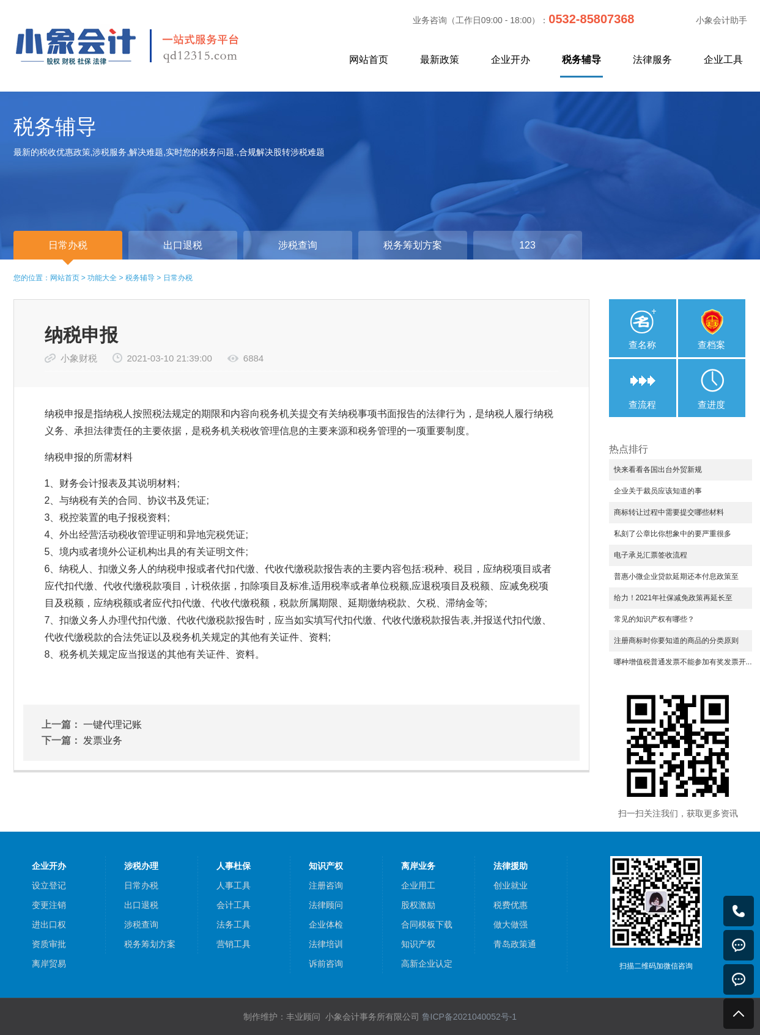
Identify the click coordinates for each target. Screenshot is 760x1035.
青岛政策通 (514, 944)
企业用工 (418, 885)
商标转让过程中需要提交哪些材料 (669, 512)
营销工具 (233, 944)
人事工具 (233, 885)
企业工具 (723, 59)
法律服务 (652, 59)
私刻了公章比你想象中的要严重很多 (672, 533)
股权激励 (418, 905)
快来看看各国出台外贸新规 (658, 469)
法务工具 (233, 924)
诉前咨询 (326, 963)
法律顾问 (326, 905)
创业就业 (510, 885)
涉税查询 (141, 924)
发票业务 (102, 740)
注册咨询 (326, 885)
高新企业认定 (426, 963)
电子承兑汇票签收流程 (650, 555)
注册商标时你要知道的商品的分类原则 (676, 640)
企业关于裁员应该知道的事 (658, 491)
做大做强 (510, 924)
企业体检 (326, 924)
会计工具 (233, 905)
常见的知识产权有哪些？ (654, 619)
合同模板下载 (426, 924)
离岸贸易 (49, 963)
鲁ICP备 (469, 1017)
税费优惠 (510, 905)
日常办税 (178, 278)
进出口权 (49, 924)
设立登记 (49, 885)
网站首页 (368, 59)
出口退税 (141, 905)
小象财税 (79, 358)
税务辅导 (581, 59)
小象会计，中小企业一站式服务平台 (155, 45)
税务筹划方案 (149, 944)
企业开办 (510, 59)
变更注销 (49, 905)
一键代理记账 (112, 724)
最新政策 (439, 59)
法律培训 (326, 944)
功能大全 (102, 278)
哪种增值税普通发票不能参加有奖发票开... (683, 662)
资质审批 (49, 944)
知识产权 (418, 944)
